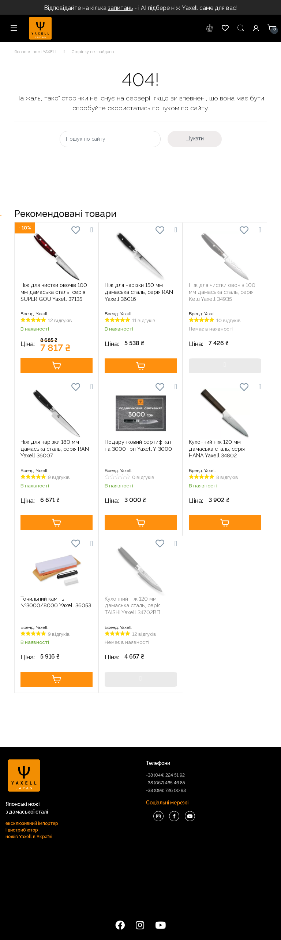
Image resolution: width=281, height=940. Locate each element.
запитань (120, 7)
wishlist (210, 28)
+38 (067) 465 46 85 (165, 782)
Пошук (241, 28)
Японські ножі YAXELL (36, 51)
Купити (56, 365)
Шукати (195, 138)
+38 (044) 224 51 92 (165, 775)
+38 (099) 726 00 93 (166, 790)
